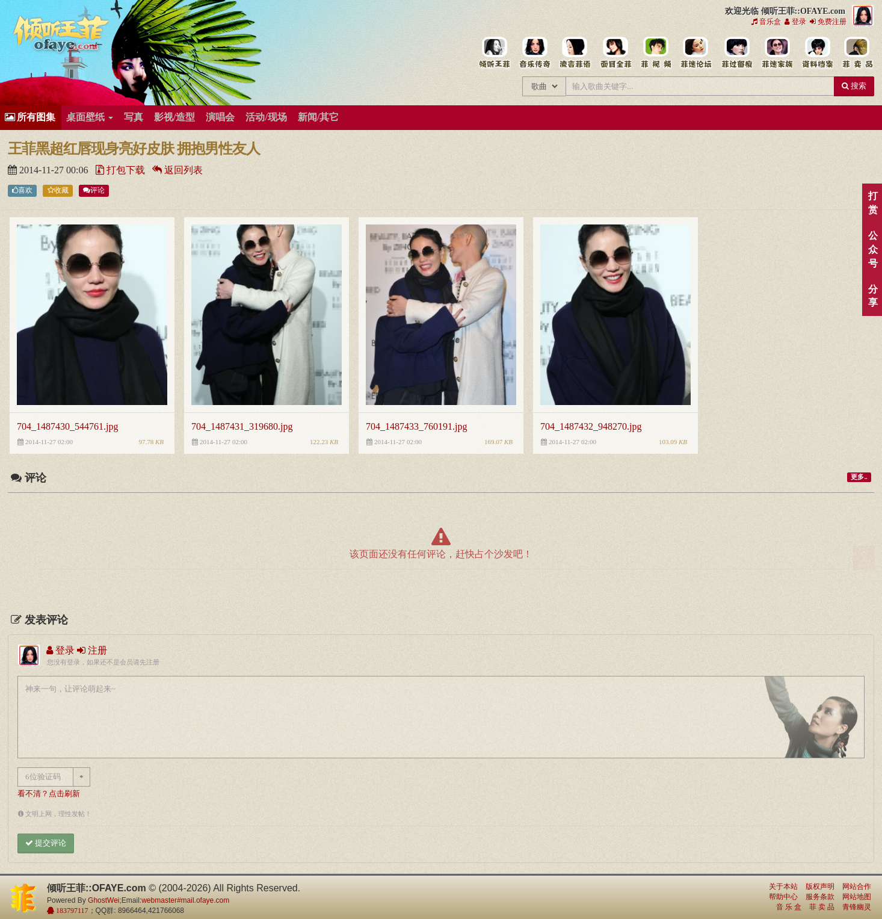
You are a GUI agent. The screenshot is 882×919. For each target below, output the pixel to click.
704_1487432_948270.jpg (590, 426)
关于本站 (783, 886)
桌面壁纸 (89, 117)
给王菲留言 (736, 53)
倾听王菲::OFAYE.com (61, 36)
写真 (133, 117)
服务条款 (820, 897)
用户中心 (776, 53)
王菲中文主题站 (494, 53)
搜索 (854, 85)
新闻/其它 (318, 117)
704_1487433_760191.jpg (416, 426)
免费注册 (828, 21)
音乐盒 (766, 21)
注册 (92, 650)
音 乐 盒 (788, 907)
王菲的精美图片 (615, 53)
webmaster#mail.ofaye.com (185, 900)
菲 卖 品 (821, 907)
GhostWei (103, 900)
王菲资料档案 (816, 53)
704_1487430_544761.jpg (67, 426)
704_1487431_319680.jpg (241, 426)
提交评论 (45, 842)
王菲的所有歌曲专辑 (534, 53)
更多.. (859, 477)
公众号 (872, 249)
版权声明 (820, 886)
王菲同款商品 (857, 53)
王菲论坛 (695, 53)
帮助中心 (783, 897)
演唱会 (220, 117)
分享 (872, 296)
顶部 (864, 558)
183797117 (71, 910)
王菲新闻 (574, 53)
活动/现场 (265, 117)
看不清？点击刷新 (48, 794)
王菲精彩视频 (655, 53)
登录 (795, 21)
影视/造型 (174, 117)
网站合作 (856, 886)
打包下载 (120, 170)
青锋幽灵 (856, 907)
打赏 (872, 203)
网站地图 (856, 897)
